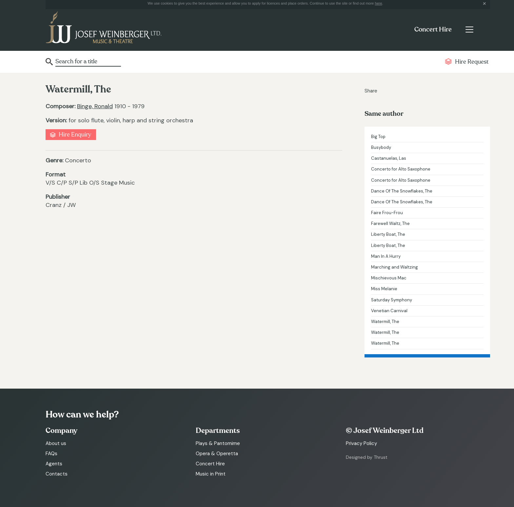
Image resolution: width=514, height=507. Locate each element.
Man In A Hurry (386, 256)
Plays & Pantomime (218, 443)
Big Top (378, 136)
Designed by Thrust (366, 457)
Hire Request (471, 62)
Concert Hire (433, 29)
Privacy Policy (361, 443)
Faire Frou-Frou (387, 212)
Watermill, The (385, 321)
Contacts (57, 474)
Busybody (381, 147)
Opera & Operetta (217, 453)
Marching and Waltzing (394, 267)
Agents (54, 463)
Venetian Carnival (389, 311)
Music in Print (211, 474)
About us (56, 443)
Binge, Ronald (95, 106)
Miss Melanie (384, 289)
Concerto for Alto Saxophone (400, 169)
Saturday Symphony (391, 300)
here (378, 3)
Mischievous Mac (388, 278)
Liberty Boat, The (388, 234)
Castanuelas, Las (388, 158)
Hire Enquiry (75, 134)
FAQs (51, 453)
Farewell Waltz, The (390, 223)
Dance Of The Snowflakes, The (401, 191)
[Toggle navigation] (469, 29)
